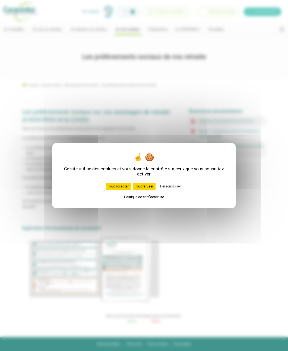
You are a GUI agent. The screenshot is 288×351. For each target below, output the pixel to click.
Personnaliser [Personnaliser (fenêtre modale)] (170, 186)
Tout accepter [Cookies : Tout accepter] (118, 186)
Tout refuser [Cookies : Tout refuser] (144, 186)
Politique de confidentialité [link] (144, 197)
